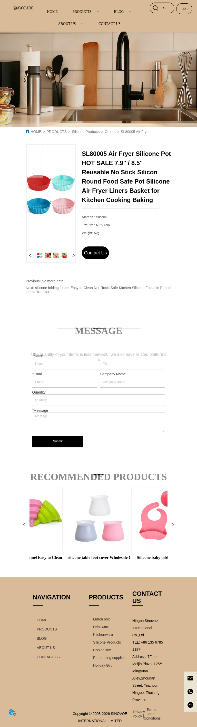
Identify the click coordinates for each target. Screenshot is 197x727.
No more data (53, 281)
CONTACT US (109, 24)
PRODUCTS (86, 12)
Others (110, 132)
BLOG (123, 12)
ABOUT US (70, 24)
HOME (52, 12)
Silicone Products (86, 132)
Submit (58, 441)
